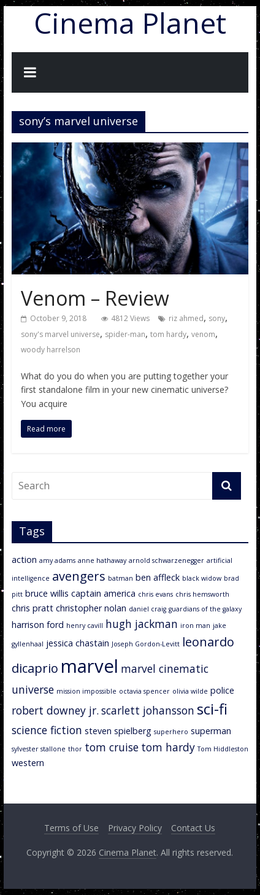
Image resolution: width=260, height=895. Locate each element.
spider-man (125, 334)
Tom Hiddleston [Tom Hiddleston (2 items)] (222, 749)
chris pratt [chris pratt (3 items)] (32, 608)
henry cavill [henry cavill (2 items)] (84, 625)
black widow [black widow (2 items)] (201, 578)
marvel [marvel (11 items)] (89, 666)
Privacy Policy (135, 828)
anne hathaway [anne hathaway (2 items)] (102, 560)
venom (203, 334)
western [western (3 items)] (28, 763)
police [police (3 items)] (222, 690)
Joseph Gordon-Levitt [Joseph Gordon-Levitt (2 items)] (146, 644)
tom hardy (168, 334)
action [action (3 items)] (24, 559)
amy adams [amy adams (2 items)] (57, 560)
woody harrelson (50, 349)
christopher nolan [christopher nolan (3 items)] (91, 608)
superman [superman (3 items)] (211, 731)
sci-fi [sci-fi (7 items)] (212, 709)
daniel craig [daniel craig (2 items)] (147, 609)
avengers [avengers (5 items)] (78, 576)
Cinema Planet (130, 23)
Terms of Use (71, 828)
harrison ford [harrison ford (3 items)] (38, 624)
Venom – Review (95, 298)
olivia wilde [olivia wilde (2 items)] (190, 691)
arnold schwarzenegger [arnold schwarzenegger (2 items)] (166, 560)
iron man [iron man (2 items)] (195, 625)
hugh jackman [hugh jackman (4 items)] (141, 623)
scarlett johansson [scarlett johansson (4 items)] (147, 710)
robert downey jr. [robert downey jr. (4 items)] (55, 710)
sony (216, 318)
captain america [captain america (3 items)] (103, 593)
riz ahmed (186, 318)
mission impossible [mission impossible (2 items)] (86, 691)
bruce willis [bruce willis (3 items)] (47, 593)
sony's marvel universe (60, 334)
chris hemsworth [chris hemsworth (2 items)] (202, 594)
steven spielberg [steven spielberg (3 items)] (118, 731)
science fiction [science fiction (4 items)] (47, 730)
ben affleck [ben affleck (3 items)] (158, 577)
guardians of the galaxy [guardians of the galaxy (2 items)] (205, 609)
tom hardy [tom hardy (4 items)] (168, 747)
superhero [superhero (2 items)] (171, 731)
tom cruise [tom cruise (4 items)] (112, 747)
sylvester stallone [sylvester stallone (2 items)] (39, 749)
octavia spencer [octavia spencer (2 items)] (144, 691)
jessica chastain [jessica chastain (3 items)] (77, 643)
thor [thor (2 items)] (75, 749)
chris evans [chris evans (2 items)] (155, 594)
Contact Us (193, 828)
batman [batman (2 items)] (120, 578)
